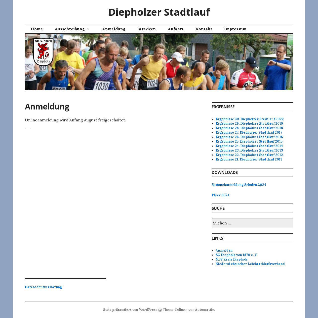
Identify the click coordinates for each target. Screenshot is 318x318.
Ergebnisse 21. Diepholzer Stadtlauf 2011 (249, 159)
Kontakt (204, 28)
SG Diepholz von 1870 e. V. (236, 255)
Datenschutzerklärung (43, 287)
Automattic (204, 310)
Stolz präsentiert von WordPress (130, 310)
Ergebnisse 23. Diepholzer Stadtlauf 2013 (249, 150)
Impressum (235, 28)
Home (37, 28)
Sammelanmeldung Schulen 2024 (239, 185)
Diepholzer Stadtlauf (159, 12)
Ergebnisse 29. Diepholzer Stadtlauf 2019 (249, 123)
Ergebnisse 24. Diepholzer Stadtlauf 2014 (249, 146)
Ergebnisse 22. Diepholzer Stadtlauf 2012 (249, 155)
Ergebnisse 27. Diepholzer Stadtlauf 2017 (249, 132)
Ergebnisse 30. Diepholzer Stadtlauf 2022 (250, 119)
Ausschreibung (70, 28)
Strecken (146, 28)
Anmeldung (113, 28)
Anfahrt (176, 28)
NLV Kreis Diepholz (231, 259)
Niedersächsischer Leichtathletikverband (250, 264)
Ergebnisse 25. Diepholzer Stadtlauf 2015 (249, 141)
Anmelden (224, 250)
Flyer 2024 (221, 195)
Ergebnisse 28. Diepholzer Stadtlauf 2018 (249, 128)
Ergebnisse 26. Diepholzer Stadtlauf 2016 (249, 137)
